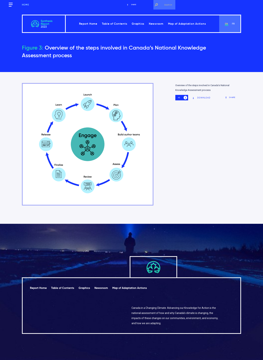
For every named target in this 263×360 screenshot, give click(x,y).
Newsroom (156, 23)
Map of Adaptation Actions (187, 23)
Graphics (138, 23)
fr (233, 23)
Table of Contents (114, 23)
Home (25, 4)
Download (201, 97)
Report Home (88, 23)
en (226, 23)
